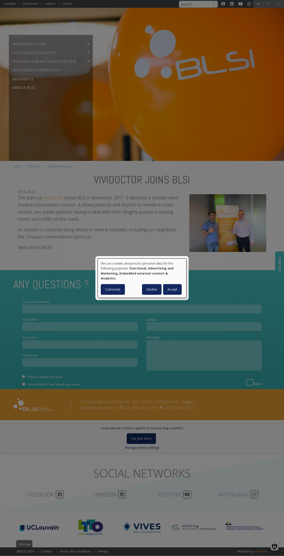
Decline (151, 289)
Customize (112, 289)
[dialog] (142, 278)
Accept (172, 289)
